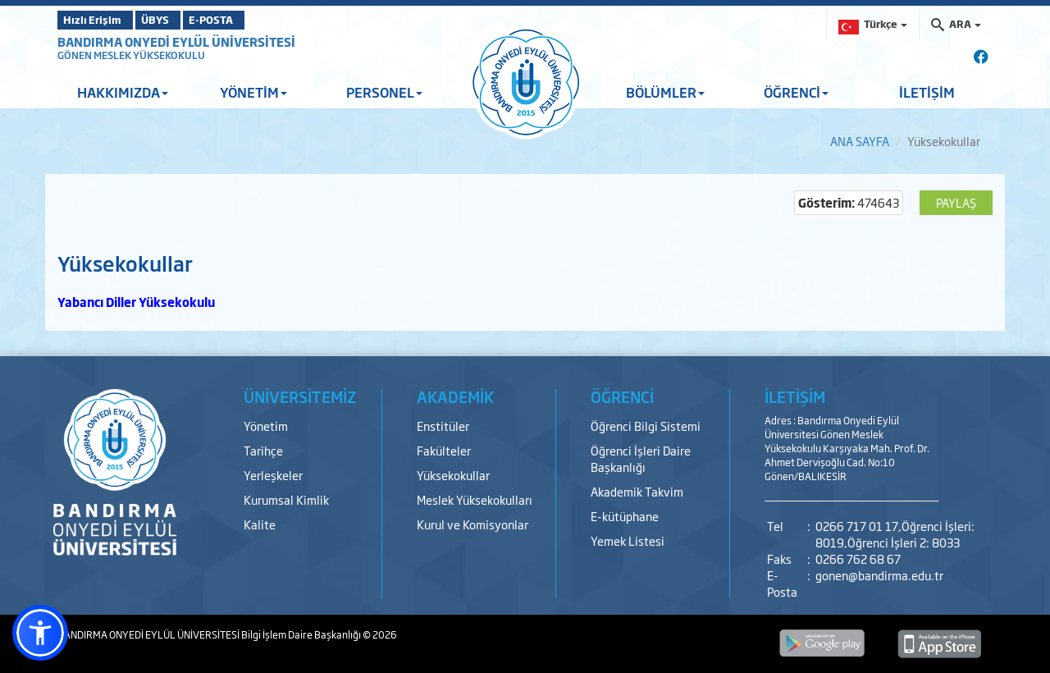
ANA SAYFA (859, 140)
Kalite (260, 524)
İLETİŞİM (927, 92)
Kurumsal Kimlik (286, 499)
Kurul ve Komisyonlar (472, 524)
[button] (40, 633)
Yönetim (266, 425)
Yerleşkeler (273, 474)
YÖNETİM (253, 92)
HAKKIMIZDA (122, 92)
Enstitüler (443, 425)
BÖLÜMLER (665, 92)
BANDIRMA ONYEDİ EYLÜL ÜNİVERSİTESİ (176, 41)
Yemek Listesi (627, 540)
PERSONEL (384, 92)
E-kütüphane (625, 515)
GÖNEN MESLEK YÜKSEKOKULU (131, 55)
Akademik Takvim (637, 491)
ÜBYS (178, 19)
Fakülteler (444, 450)
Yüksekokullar (453, 474)
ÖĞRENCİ (796, 92)
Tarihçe (263, 450)
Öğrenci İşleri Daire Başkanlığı (641, 458)
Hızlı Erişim (98, 19)
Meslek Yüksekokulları (474, 499)
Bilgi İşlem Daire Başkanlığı (302, 634)
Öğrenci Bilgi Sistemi (646, 425)
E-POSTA (254, 19)
